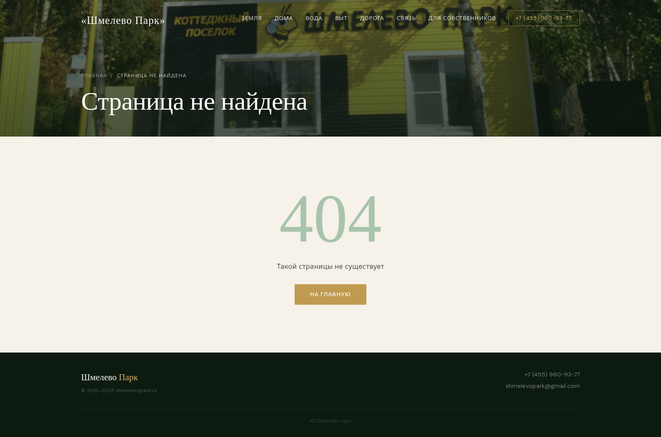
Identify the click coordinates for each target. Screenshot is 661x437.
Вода (314, 20)
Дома (284, 20)
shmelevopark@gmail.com (543, 386)
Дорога (372, 20)
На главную (330, 294)
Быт (341, 20)
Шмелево (109, 377)
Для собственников (462, 18)
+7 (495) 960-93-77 (544, 18)
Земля (252, 20)
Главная (94, 76)
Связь (406, 20)
